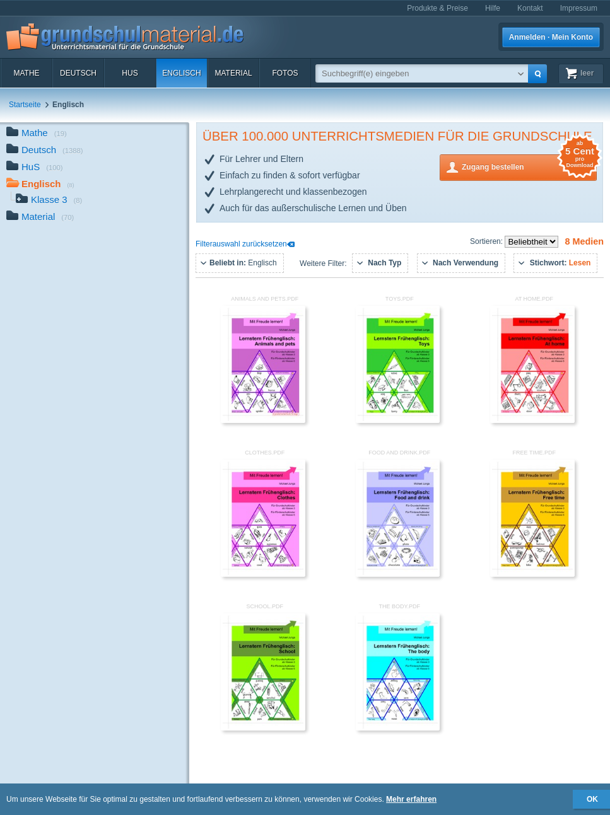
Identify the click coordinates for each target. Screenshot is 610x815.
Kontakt (530, 8)
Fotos (285, 73)
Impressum (578, 8)
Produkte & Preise (437, 8)
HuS (130, 73)
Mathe (26, 73)
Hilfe (492, 8)
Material (233, 73)
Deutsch (78, 73)
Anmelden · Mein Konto (551, 37)
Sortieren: (487, 241)
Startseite (25, 104)
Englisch (181, 73)
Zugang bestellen (529, 166)
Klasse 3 (49, 201)
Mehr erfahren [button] (411, 799)
